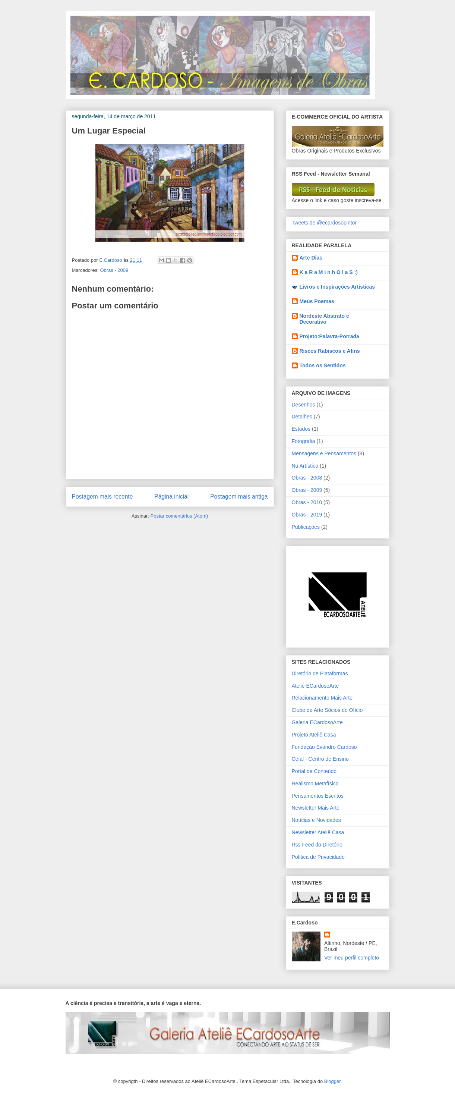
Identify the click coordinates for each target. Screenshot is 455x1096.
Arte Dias (311, 258)
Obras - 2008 (307, 478)
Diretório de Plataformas (320, 673)
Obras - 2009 (114, 270)
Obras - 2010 (307, 502)
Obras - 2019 (307, 515)
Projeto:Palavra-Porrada (329, 336)
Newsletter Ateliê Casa (318, 832)
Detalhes (302, 417)
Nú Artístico (305, 466)
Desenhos (303, 405)
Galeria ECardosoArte (317, 722)
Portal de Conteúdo (314, 771)
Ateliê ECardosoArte (315, 686)
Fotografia (303, 441)
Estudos (301, 429)
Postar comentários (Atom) (179, 516)
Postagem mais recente (102, 496)
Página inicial (171, 496)
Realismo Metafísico (315, 783)
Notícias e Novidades (316, 820)
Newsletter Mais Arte (315, 808)
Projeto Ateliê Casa (314, 735)
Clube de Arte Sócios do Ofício (327, 710)
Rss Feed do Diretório (317, 845)
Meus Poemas (317, 301)
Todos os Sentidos (323, 365)
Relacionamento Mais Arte (322, 698)
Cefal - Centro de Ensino (320, 759)
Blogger (332, 1081)
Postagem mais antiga (239, 496)
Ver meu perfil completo (351, 958)
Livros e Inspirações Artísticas (337, 287)
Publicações (306, 527)
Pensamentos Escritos (318, 796)
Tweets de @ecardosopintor (324, 223)
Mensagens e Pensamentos (324, 453)
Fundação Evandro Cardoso (324, 747)
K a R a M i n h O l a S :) (329, 272)
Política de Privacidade (318, 857)
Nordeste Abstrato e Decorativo (324, 319)
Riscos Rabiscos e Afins (330, 351)
